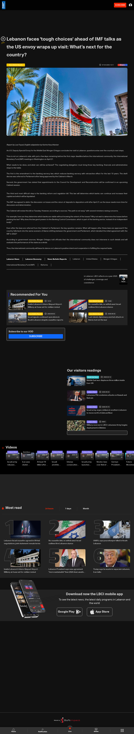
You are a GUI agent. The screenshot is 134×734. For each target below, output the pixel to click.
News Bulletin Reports (35, 301)
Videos (11, 447)
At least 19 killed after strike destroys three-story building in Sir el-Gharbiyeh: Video (42, 463)
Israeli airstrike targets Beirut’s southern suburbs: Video (56, 463)
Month (85, 508)
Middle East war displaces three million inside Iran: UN (106, 381)
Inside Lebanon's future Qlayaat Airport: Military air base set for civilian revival (45, 305)
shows (96, 730)
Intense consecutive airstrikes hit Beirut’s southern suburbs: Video (72, 463)
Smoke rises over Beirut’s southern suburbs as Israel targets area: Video (102, 463)
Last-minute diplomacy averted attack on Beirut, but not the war (106, 318)
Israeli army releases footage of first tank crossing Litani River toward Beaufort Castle (12, 463)
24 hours (49, 508)
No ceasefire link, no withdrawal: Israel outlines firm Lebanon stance (104, 305)
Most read (13, 507)
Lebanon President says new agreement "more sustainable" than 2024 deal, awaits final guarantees (66, 570)
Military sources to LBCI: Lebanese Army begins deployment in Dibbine (107, 426)
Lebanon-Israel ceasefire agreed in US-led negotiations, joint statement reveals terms (22, 541)
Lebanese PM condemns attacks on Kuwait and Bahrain (107, 396)
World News (26, 452)
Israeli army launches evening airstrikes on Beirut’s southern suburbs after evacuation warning (87, 463)
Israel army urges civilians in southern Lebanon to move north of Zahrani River (107, 411)
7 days (67, 508)
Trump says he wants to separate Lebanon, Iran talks (111, 570)
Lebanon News (92, 392)
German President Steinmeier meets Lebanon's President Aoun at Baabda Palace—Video (116, 463)
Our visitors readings (84, 370)
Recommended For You (28, 294)
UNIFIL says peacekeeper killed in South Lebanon (110, 541)
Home (14, 730)
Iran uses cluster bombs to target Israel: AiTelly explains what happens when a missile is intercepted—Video (28, 463)
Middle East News (93, 377)
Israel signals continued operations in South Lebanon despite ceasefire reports (45, 318)
